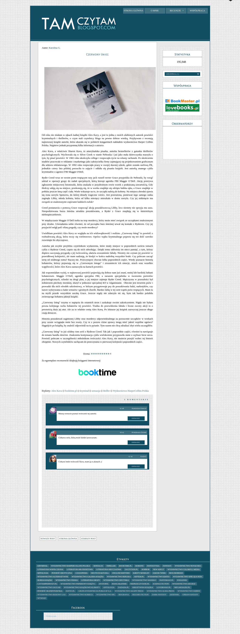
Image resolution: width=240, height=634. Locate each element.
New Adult (158, 569)
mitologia (43, 573)
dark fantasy (159, 595)
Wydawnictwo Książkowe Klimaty (82, 587)
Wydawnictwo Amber (189, 591)
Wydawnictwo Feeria (67, 580)
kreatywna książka (143, 587)
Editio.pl (70, 591)
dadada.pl (123, 587)
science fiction (161, 584)
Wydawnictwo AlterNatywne (53, 577)
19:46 (122, 408)
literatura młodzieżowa (80, 569)
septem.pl (139, 577)
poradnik (182, 580)
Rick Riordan (176, 573)
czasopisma (81, 573)
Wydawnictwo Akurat (183, 584)
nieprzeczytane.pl (139, 584)
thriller (106, 390)
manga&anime (119, 584)
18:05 (122, 432)
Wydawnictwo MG (105, 595)
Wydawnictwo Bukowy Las (52, 595)
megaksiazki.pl (182, 587)
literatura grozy (90, 580)
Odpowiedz (136, 418)
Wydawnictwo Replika (118, 577)
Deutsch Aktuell (100, 573)
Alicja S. (143, 456)
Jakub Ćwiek (159, 573)
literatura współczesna (50, 569)
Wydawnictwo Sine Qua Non (187, 577)
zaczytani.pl (131, 569)
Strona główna (133, 10)
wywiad (42, 598)
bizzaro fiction (140, 595)
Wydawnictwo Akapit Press (129, 591)
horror (146, 569)
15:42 (130, 456)
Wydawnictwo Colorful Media (183, 569)
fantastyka (153, 566)
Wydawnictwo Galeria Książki (87, 577)
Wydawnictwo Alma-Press (160, 591)
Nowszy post (48, 538)
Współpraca (197, 10)
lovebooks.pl (164, 587)
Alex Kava (56, 390)
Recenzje (177, 10)
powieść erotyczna (62, 573)
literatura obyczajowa (108, 569)
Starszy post (88, 538)
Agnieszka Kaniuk (139, 408)
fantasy (167, 566)
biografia (124, 595)
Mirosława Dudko (139, 432)
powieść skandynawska (50, 591)
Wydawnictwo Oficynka (116, 580)
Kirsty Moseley (141, 573)
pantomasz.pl (167, 580)
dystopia (103, 584)
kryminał (84, 390)
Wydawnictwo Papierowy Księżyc (78, 584)
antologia (108, 587)
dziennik (174, 595)
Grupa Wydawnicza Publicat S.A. (94, 591)
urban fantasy (190, 595)
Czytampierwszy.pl (47, 584)
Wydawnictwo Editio (159, 577)
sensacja (96, 390)
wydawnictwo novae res (188, 566)
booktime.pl (71, 390)
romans (139, 566)
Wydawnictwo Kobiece (81, 595)
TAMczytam (51, 616)
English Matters (121, 573)
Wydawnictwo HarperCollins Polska (131, 390)
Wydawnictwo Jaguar (49, 587)
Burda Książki (45, 580)
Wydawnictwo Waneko (144, 580)
